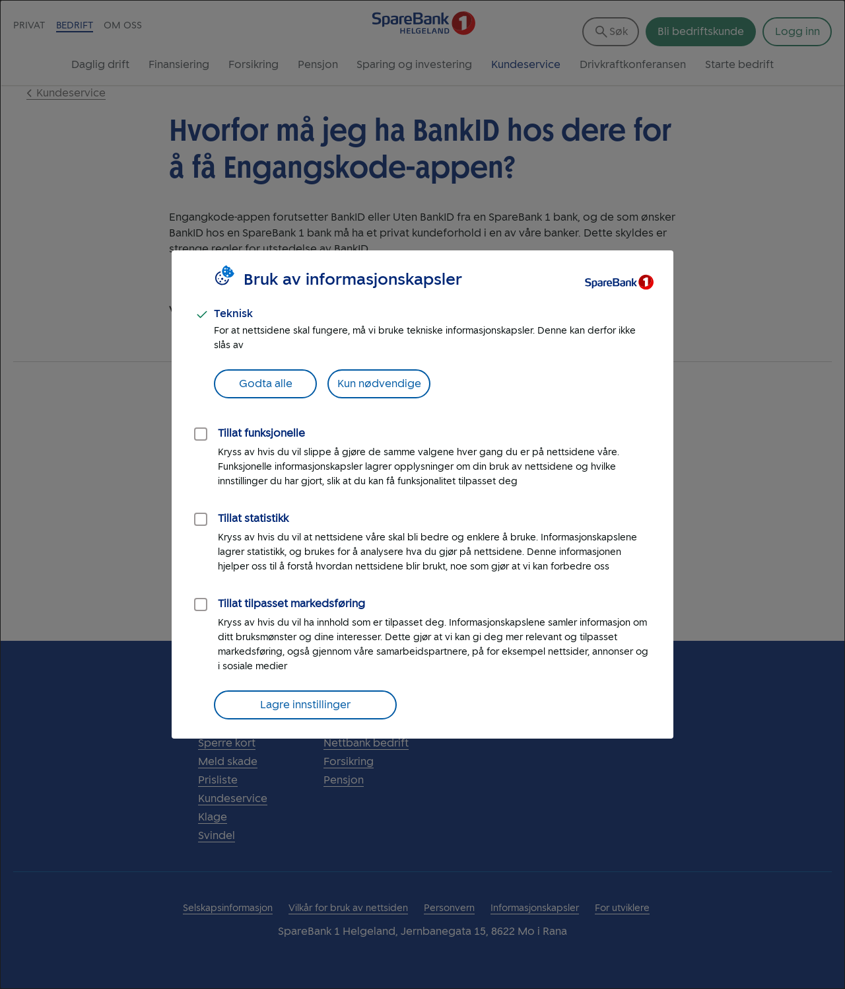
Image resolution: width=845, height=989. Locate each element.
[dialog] (422, 494)
